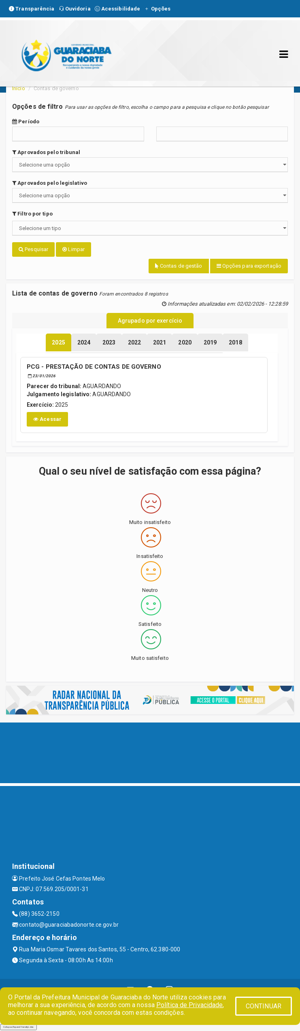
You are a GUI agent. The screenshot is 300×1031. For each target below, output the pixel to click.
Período (25, 121)
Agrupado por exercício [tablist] (150, 320)
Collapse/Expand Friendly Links (18, 1027)
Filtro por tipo (32, 214)
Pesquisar (33, 249)
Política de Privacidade (189, 1005)
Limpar (73, 249)
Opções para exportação (249, 266)
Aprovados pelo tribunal (46, 152)
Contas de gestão (178, 266)
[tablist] (58, 342)
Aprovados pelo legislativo (49, 183)
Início (18, 88)
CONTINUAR (263, 1006)
